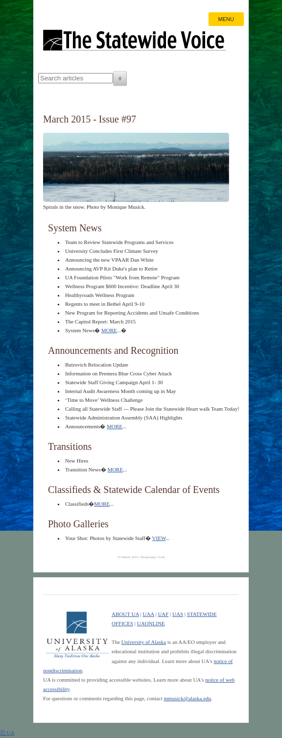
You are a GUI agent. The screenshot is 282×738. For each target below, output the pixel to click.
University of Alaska (143, 642)
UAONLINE (151, 623)
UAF (163, 614)
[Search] (120, 78)
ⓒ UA (7, 733)
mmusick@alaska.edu (188, 698)
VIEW (159, 538)
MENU (226, 19)
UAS (177, 614)
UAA (148, 614)
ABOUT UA (125, 614)
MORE (109, 330)
